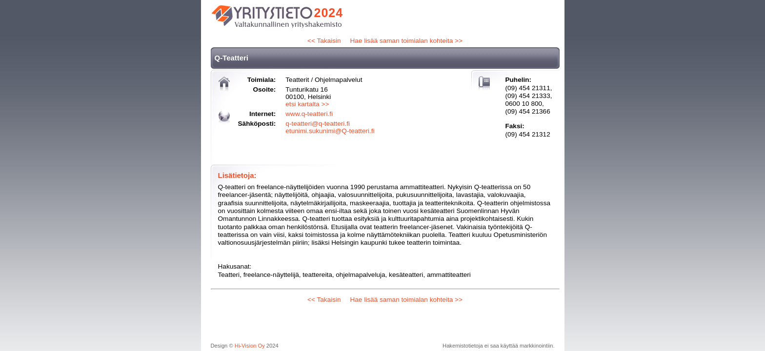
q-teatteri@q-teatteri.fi (317, 123)
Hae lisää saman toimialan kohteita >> (406, 40)
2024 (328, 13)
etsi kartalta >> (307, 104)
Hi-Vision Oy (250, 346)
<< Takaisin (324, 40)
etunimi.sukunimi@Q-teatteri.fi (329, 131)
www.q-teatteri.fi (309, 113)
